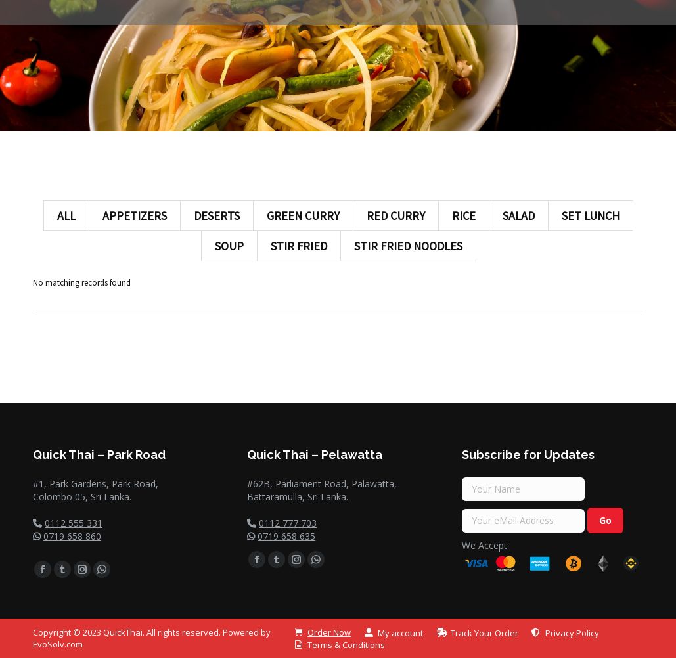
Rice (464, 215)
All (66, 215)
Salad (519, 215)
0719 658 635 (286, 536)
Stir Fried (299, 245)
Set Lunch (591, 215)
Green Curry (303, 215)
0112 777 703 (288, 523)
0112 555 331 (73, 523)
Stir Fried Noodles (408, 245)
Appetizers (134, 215)
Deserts (217, 215)
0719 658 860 (72, 536)
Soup (229, 245)
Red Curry (396, 215)
